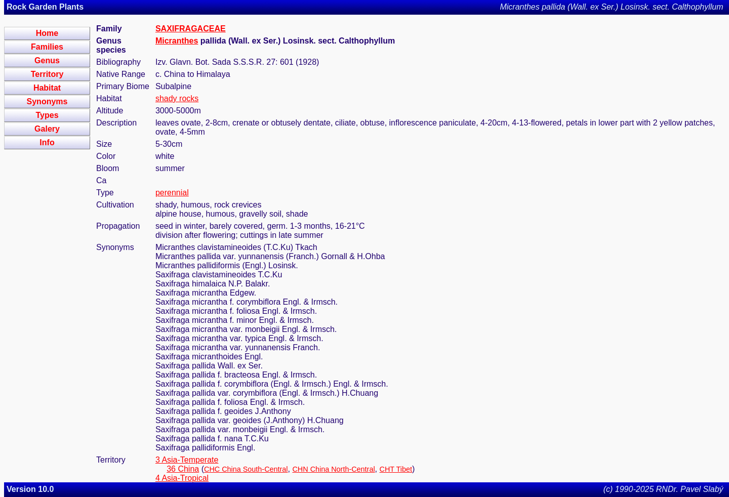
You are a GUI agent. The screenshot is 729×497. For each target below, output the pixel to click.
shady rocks (176, 98)
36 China (183, 469)
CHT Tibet (396, 469)
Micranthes (176, 40)
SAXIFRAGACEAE (190, 28)
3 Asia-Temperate (187, 459)
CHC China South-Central (246, 469)
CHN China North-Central (333, 469)
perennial (172, 192)
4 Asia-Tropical (182, 478)
